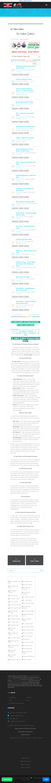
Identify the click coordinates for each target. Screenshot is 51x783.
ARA (46, 779)
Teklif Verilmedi (32, 61)
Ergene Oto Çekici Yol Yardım (24, 79)
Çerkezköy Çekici (37, 685)
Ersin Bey (18, 152)
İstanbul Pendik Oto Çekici (22, 92)
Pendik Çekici (28, 685)
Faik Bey (18, 267)
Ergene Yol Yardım (25, 767)
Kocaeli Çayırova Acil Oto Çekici (24, 102)
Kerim (18, 292)
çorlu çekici (25, 725)
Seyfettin (18, 229)
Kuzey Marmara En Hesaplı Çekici (25, 201)
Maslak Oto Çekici (20, 278)
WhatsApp (7, 779)
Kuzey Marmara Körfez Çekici (24, 239)
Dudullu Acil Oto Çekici (21, 139)
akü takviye (19, 725)
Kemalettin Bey (20, 305)
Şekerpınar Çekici (20, 685)
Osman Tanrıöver (20, 117)
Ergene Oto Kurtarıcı (25, 761)
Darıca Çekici (11, 685)
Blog (10, 700)
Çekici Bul (19, 71)
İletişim (28, 700)
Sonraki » (19, 314)
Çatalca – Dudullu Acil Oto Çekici (25, 138)
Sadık (18, 254)
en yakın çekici (11, 725)
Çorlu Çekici (11, 687)
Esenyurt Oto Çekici (21, 165)
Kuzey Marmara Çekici (21, 203)
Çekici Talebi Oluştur (34, 314)
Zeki (17, 81)
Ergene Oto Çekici (25, 764)
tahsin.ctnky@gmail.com (16, 715)
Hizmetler (29, 697)
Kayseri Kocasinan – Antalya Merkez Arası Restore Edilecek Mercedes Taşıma (26, 263)
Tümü (15, 61)
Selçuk (18, 192)
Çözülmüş (22, 61)
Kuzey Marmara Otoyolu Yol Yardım (25, 126)
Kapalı (27, 61)
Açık (19, 61)
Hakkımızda (12, 697)
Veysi (17, 69)
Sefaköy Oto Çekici (20, 179)
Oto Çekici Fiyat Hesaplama (15, 682)
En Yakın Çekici (17, 29)
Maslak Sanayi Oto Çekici (23, 277)
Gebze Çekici (36, 684)
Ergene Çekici (25, 758)
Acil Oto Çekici (19, 103)
